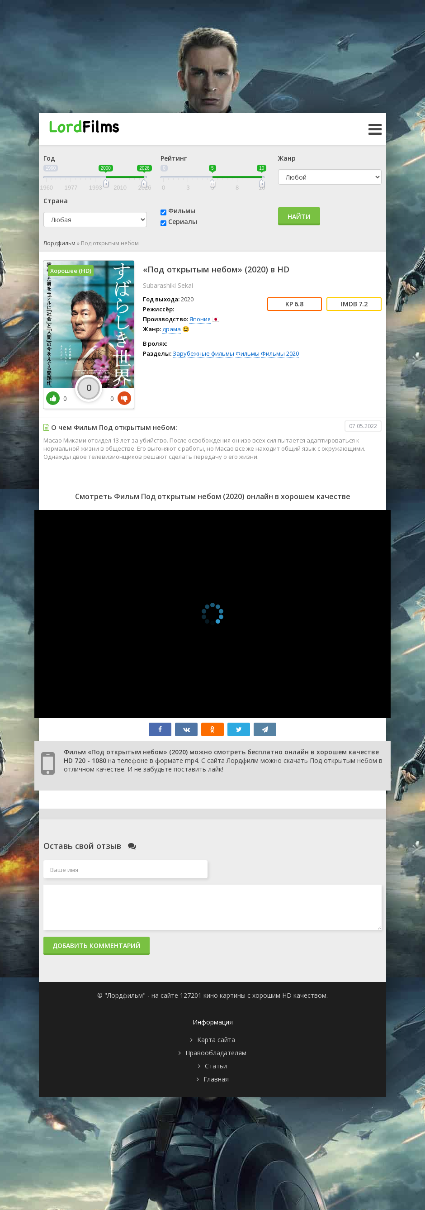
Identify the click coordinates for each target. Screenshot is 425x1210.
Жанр (287, 158)
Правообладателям (215, 1052)
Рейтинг (174, 158)
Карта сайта (216, 1039)
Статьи (216, 1066)
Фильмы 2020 (280, 353)
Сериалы (182, 221)
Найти (299, 216)
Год (49, 158)
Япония (200, 319)
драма (171, 329)
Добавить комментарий (96, 945)
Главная (216, 1079)
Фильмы (181, 210)
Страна (55, 200)
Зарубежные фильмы (203, 353)
